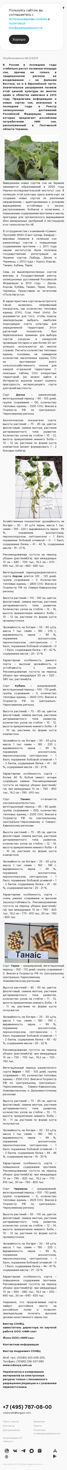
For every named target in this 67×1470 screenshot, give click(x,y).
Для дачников (11, 1429)
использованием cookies (28, 19)
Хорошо (19, 39)
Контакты (8, 1425)
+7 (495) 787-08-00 (27, 1406)
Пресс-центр (11, 1421)
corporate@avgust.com (17, 1412)
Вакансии (39, 1421)
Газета (38, 1425)
